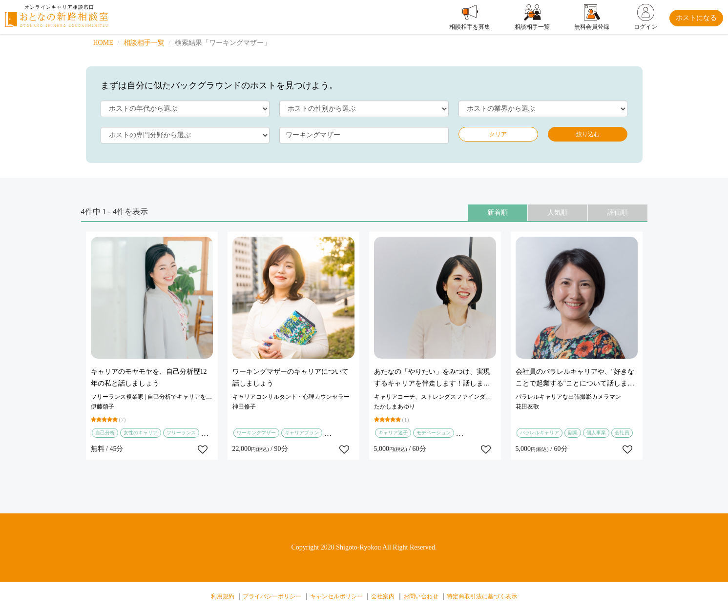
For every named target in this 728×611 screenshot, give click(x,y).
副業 (573, 432)
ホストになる (696, 17)
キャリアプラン (302, 432)
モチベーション (433, 432)
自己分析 (105, 432)
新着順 (497, 212)
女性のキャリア (141, 432)
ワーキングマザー (256, 432)
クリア (498, 134)
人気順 (557, 212)
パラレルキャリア (539, 432)
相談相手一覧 (144, 42)
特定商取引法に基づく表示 (482, 596)
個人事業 (596, 432)
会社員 (622, 432)
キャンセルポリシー (336, 596)
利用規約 (222, 596)
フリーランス (181, 432)
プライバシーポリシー (272, 596)
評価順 (617, 212)
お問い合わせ (420, 596)
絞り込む (588, 134)
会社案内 (383, 596)
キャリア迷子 (393, 432)
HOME (103, 42)
